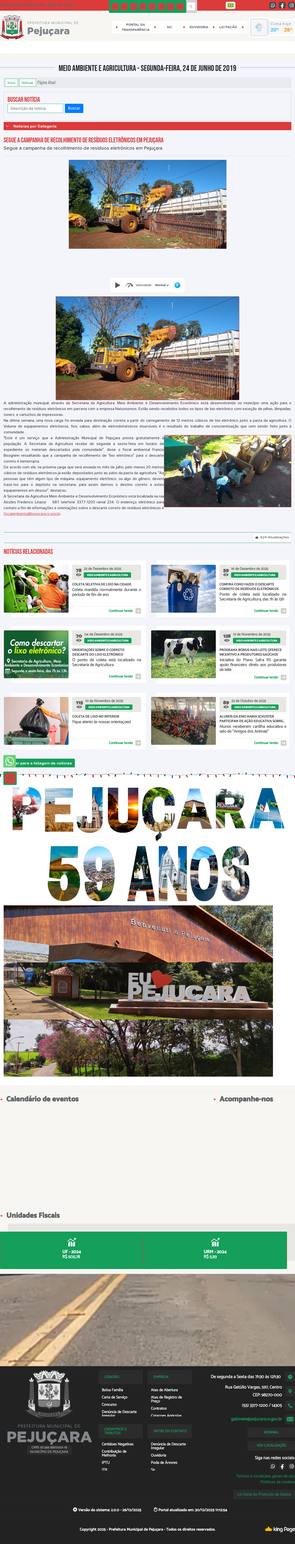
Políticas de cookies (278, 1482)
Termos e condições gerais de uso (265, 1476)
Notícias (27, 82)
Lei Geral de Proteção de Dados (264, 1494)
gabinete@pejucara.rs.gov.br (256, 1419)
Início (11, 82)
